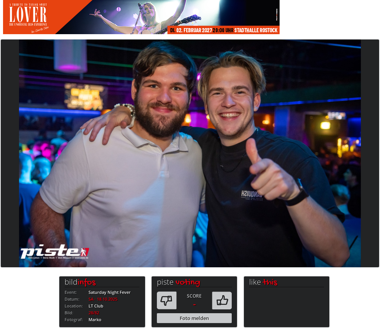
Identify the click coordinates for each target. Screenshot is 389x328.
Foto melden (194, 318)
